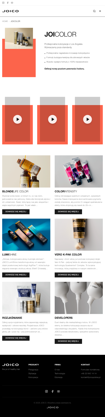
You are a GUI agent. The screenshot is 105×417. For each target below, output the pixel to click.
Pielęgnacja (33, 370)
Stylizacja (32, 374)
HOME (5, 21)
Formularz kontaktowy (90, 370)
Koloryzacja (33, 377)
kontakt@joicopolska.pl (90, 377)
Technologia (60, 374)
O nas (57, 370)
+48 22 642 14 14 (89, 374)
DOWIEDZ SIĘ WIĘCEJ (15, 212)
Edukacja (58, 377)
